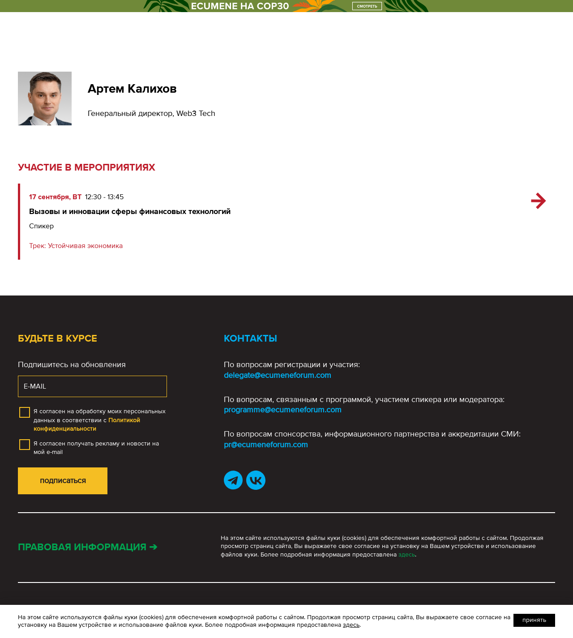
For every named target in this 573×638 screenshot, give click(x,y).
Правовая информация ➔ (87, 547)
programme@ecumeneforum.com (283, 410)
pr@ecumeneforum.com (266, 445)
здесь (406, 554)
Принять (534, 620)
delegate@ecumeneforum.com (277, 375)
